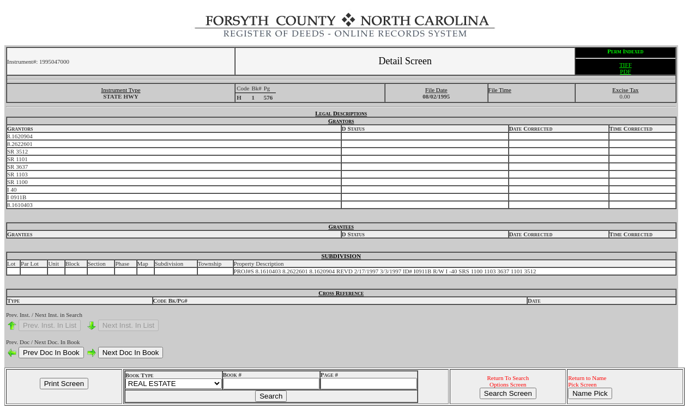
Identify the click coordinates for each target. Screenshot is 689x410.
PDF (625, 71)
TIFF (625, 65)
